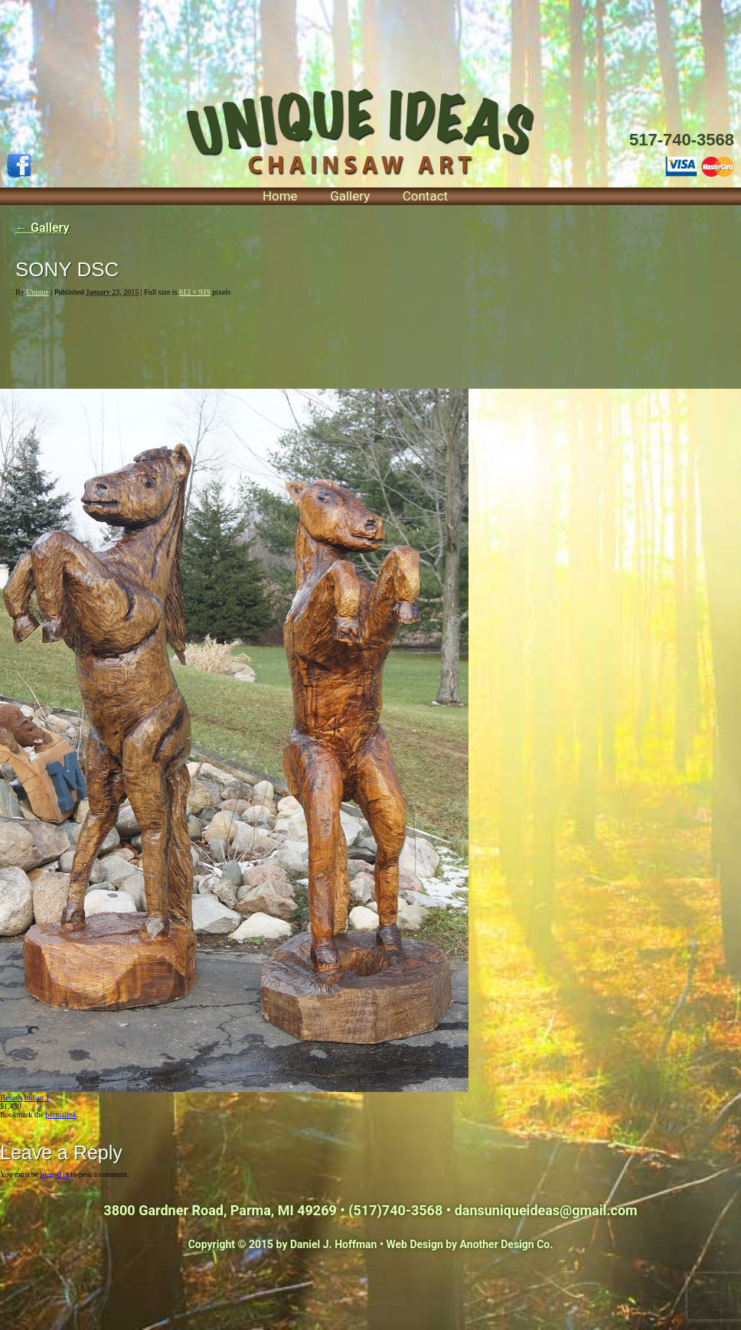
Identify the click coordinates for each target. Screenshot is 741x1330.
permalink (61, 1114)
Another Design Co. (506, 1244)
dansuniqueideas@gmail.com (546, 1210)
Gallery (350, 196)
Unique (37, 292)
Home (280, 196)
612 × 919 (195, 292)
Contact (425, 196)
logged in (55, 1174)
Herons (11, 1098)
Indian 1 (36, 1098)
